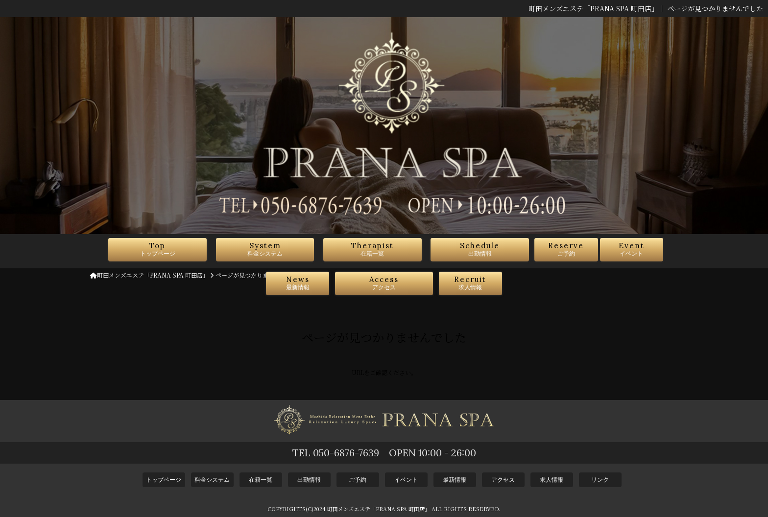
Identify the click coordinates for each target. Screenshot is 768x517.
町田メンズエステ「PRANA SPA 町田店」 (149, 275)
